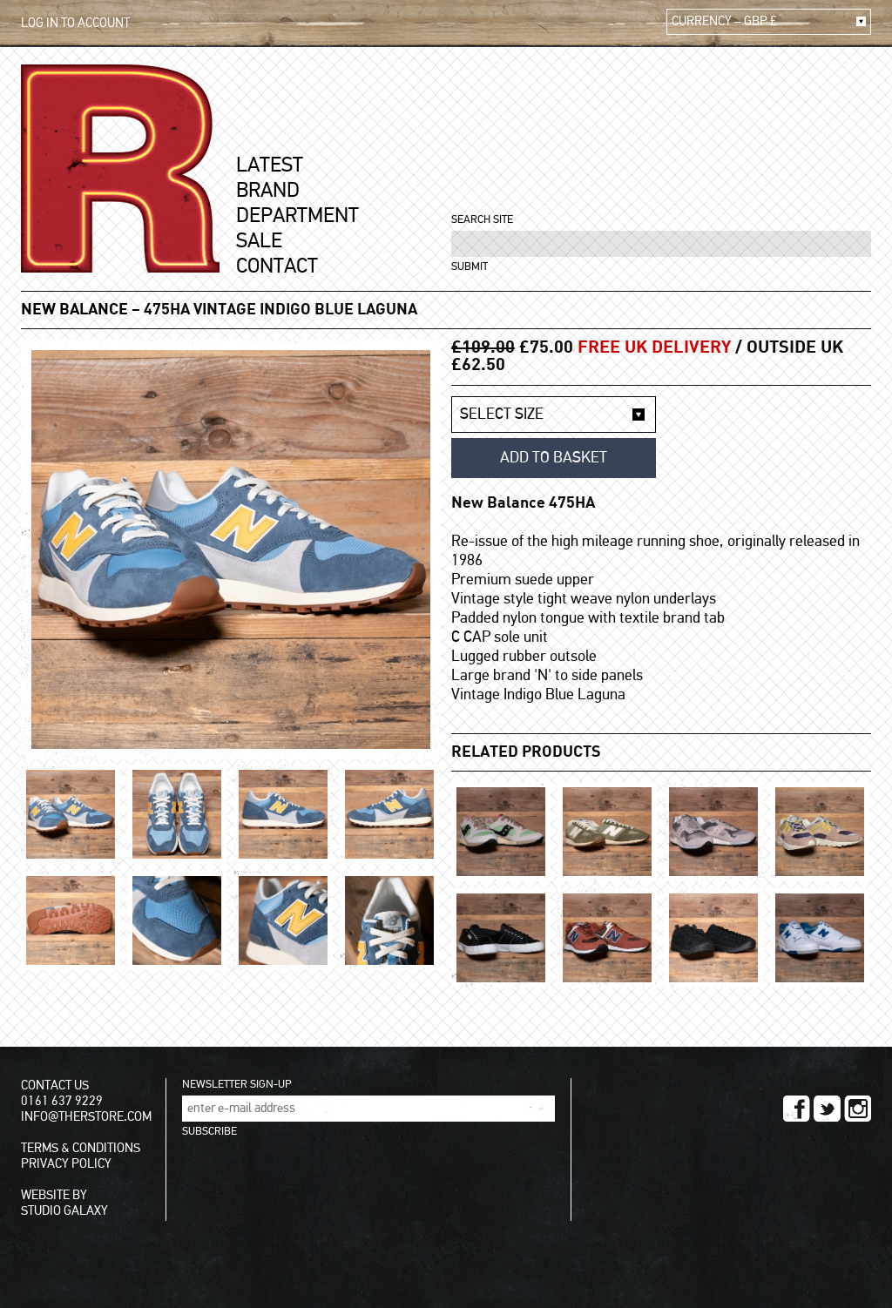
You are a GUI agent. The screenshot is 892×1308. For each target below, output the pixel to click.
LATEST (269, 165)
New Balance (74, 310)
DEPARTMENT (297, 216)
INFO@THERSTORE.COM (86, 1116)
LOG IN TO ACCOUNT (75, 23)
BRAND (268, 190)
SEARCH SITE (482, 220)
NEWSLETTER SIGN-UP (236, 1084)
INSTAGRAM (857, 1109)
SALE (259, 241)
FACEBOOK (796, 1109)
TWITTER (827, 1109)
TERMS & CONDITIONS (80, 1148)
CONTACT (277, 266)
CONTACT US (55, 1085)
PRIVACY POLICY (66, 1163)
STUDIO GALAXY (64, 1210)
